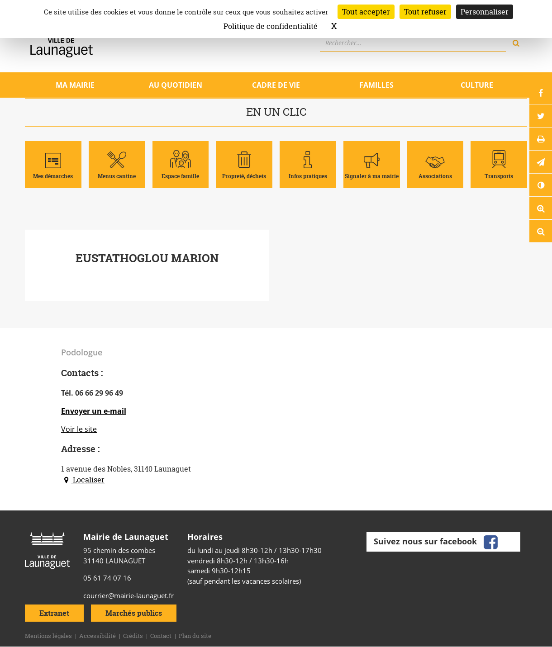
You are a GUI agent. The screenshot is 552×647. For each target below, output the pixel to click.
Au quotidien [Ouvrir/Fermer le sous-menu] (175, 85)
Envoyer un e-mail (93, 411)
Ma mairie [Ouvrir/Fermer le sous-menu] (75, 85)
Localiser (83, 480)
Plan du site (195, 636)
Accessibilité (97, 636)
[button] (540, 162)
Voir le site (79, 429)
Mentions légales (48, 636)
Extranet (54, 613)
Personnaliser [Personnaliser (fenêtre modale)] (485, 12)
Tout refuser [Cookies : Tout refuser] (425, 12)
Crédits (133, 636)
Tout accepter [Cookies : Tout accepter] (366, 12)
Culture (477, 85)
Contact (160, 636)
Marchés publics (133, 613)
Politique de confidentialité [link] (271, 26)
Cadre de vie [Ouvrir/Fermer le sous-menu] (276, 85)
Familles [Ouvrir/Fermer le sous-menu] (376, 85)
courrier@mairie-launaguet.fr (128, 595)
